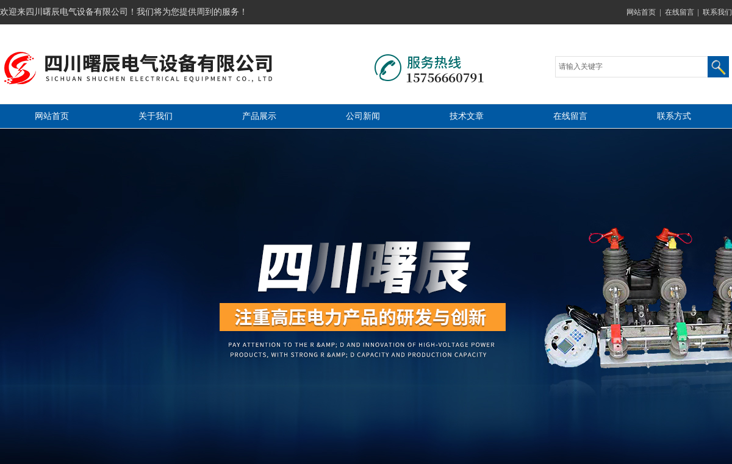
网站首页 (641, 12)
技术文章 (467, 116)
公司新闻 (363, 116)
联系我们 (717, 12)
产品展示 (259, 116)
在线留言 (679, 12)
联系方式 (674, 116)
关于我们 (155, 116)
